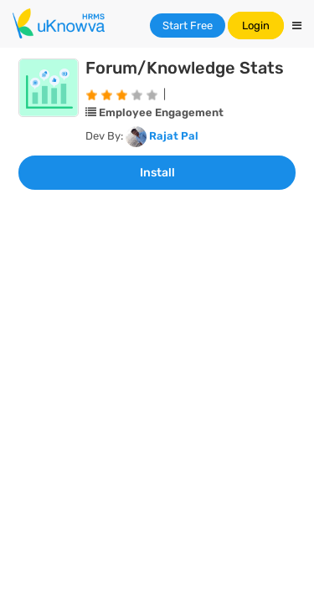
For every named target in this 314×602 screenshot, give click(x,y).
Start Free (187, 25)
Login (256, 25)
